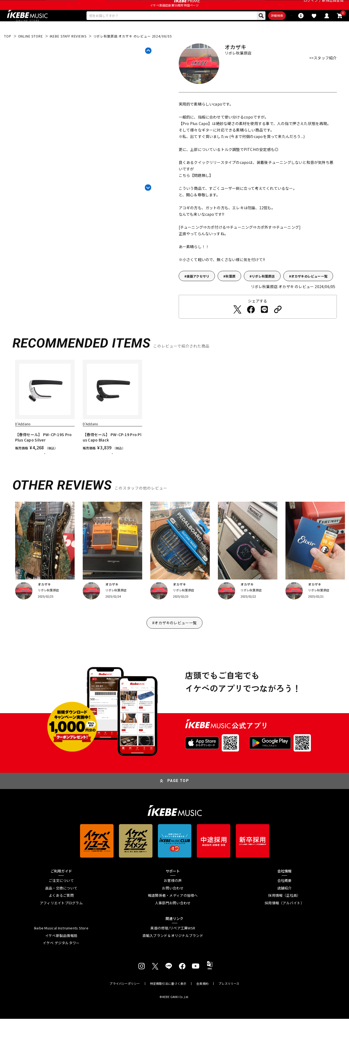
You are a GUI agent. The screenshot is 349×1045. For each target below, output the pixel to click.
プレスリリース (229, 1009)
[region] (174, 430)
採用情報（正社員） (284, 921)
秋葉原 (230, 292)
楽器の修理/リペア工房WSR (172, 954)
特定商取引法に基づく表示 (168, 1009)
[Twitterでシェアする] (237, 325)
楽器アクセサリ (198, 292)
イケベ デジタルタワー (61, 969)
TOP (7, 52)
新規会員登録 (333, 6)
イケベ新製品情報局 (61, 962)
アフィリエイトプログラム (61, 929)
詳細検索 (248, 30)
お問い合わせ (173, 914)
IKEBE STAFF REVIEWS (68, 52)
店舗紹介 (284, 914)
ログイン (311, 6)
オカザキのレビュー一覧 (309, 292)
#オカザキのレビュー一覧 (174, 649)
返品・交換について (61, 914)
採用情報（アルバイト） (284, 929)
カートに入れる (44, 474)
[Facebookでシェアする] (251, 325)
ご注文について (61, 907)
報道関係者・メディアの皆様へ (173, 921)
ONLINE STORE (30, 52)
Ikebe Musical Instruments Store (61, 954)
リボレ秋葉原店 (263, 292)
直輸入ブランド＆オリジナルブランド (172, 962)
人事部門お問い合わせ (173, 929)
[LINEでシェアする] (264, 325)
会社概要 (284, 907)
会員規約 (202, 1009)
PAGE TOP (178, 807)
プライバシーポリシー (124, 1009)
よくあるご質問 (61, 921)
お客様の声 (173, 907)
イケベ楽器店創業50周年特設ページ (174, 18)
